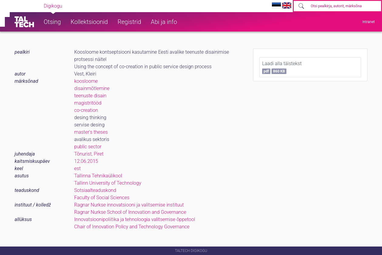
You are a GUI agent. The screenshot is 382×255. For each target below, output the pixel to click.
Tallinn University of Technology (107, 183)
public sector (88, 146)
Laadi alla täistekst (282, 67)
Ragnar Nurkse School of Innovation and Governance (130, 212)
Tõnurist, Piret (89, 154)
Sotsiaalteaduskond (95, 190)
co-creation (86, 110)
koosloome (86, 81)
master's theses (91, 132)
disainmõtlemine (92, 88)
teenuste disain (90, 96)
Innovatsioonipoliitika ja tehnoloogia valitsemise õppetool (134, 219)
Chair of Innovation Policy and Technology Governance (132, 227)
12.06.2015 (86, 161)
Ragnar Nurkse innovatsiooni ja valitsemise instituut (129, 205)
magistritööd (87, 103)
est (77, 168)
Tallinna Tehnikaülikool (98, 176)
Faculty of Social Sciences (102, 197)
